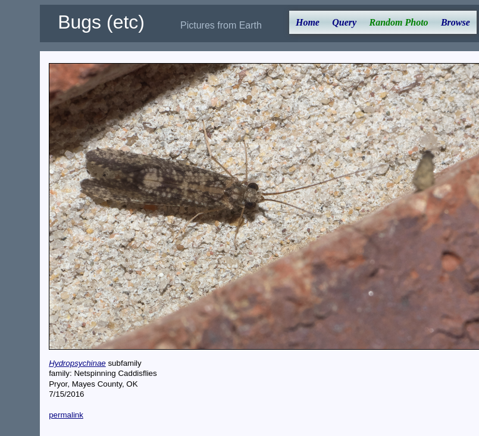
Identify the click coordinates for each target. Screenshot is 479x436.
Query (344, 22)
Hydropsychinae (77, 363)
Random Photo (398, 22)
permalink (66, 414)
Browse (455, 22)
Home (308, 22)
